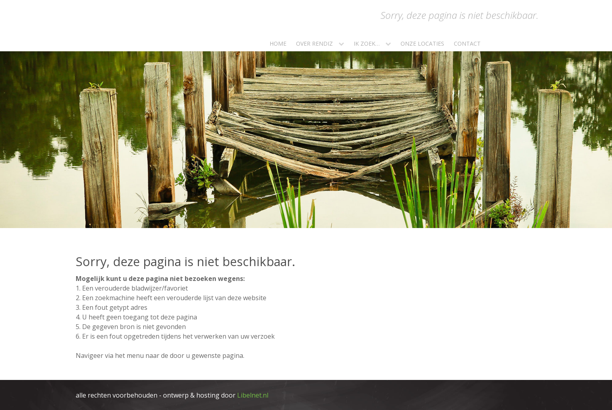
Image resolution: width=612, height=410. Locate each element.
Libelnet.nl (252, 395)
